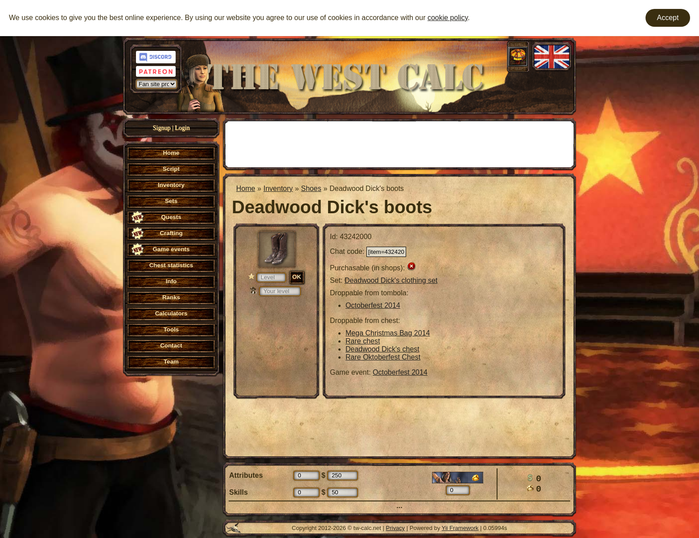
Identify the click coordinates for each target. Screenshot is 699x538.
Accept (668, 17)
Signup (162, 127)
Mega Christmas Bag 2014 (387, 333)
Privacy (395, 528)
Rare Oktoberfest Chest (382, 357)
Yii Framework (460, 528)
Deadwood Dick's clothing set (391, 280)
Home (245, 188)
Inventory (278, 188)
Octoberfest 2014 (372, 305)
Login (182, 127)
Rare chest (362, 341)
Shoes (311, 188)
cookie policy (448, 17)
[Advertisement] (399, 143)
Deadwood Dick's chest (382, 349)
